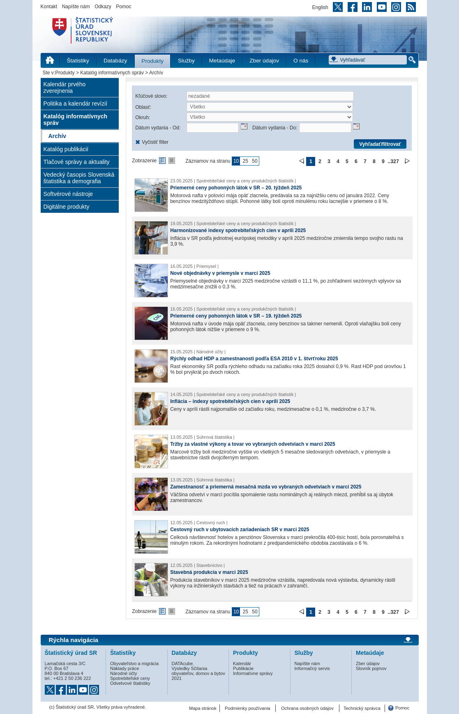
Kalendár (242, 663)
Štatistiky (78, 61)
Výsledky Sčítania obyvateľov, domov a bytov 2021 (198, 673)
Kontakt (49, 6)
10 (236, 161)
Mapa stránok (203, 708)
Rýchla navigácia (74, 640)
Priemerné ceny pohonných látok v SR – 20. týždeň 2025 (236, 188)
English (320, 7)
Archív (57, 136)
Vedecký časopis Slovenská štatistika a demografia (79, 177)
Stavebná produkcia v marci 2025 (209, 572)
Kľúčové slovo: (151, 96)
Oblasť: (143, 107)
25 (245, 161)
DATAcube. (183, 663)
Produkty (152, 61)
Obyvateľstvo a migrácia (134, 663)
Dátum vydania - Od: (157, 128)
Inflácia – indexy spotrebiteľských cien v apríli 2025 (230, 401)
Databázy (115, 61)
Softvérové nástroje (68, 194)
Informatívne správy (253, 673)
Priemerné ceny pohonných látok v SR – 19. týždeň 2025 (236, 316)
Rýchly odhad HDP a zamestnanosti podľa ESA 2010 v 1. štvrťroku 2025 (254, 359)
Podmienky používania (247, 708)
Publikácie (243, 668)
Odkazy (103, 6)
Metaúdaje (222, 61)
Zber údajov (264, 61)
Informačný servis (312, 668)
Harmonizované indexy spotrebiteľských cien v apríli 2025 (238, 230)
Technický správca (362, 708)
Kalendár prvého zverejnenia (65, 87)
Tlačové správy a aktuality (77, 162)
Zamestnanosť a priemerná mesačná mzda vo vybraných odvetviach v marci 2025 (265, 487)
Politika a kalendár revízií (76, 103)
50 (254, 161)
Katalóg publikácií (66, 149)
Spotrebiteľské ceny (130, 678)
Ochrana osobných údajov (307, 708)
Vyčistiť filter (155, 142)
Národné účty (123, 673)
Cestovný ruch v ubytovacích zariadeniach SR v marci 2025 (239, 529)
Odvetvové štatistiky (130, 683)
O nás (300, 61)
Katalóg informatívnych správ (112, 73)
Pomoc (123, 6)
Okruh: (142, 117)
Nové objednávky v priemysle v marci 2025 (220, 273)
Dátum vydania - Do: (274, 128)
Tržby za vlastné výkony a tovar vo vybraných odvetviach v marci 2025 (252, 444)
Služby (186, 61)
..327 (393, 161)
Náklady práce (124, 668)
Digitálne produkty (67, 206)
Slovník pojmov (371, 668)
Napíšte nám (76, 6)
